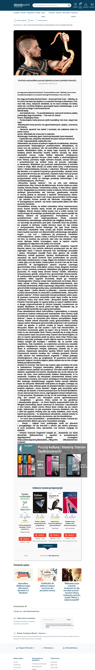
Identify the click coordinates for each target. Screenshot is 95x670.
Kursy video (43, 14)
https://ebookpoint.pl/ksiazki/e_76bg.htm (37, 440)
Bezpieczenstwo (37, 666)
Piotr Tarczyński (70, 528)
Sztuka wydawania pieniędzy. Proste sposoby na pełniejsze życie (25, 528)
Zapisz (69, 619)
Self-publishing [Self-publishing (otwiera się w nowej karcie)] (71, 648)
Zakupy (34, 669)
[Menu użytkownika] (86, 5)
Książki (38, 12)
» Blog (25, 25)
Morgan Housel (25, 532)
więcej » (48, 627)
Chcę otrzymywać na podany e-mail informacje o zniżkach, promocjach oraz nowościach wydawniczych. (58, 625)
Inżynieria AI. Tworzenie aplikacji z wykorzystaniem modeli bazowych (55, 524)
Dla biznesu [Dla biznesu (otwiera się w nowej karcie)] (48, 648)
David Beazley (40, 528)
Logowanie (53, 662)
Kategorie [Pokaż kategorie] (17, 12)
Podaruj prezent (42, 20)
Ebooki (23, 12)
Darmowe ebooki (74, 14)
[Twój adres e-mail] (52, 619)
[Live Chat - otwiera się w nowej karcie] (80, 5)
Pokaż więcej (47, 546)
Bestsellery (66, 12)
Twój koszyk (54, 667)
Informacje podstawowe (39, 664)
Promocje (52, 12)
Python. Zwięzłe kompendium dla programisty (40, 523)
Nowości (59, 12)
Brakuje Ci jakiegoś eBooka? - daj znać (31, 633)
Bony (32, 20)
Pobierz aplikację (21, 20)
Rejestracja (53, 665)
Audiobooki (31, 12)
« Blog (26, 556)
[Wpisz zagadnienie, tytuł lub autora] (49, 5)
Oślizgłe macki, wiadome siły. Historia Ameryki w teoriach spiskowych (70, 524)
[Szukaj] (68, 5)
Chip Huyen (55, 528)
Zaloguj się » (18, 611)
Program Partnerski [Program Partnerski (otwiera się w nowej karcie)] (26, 648)
